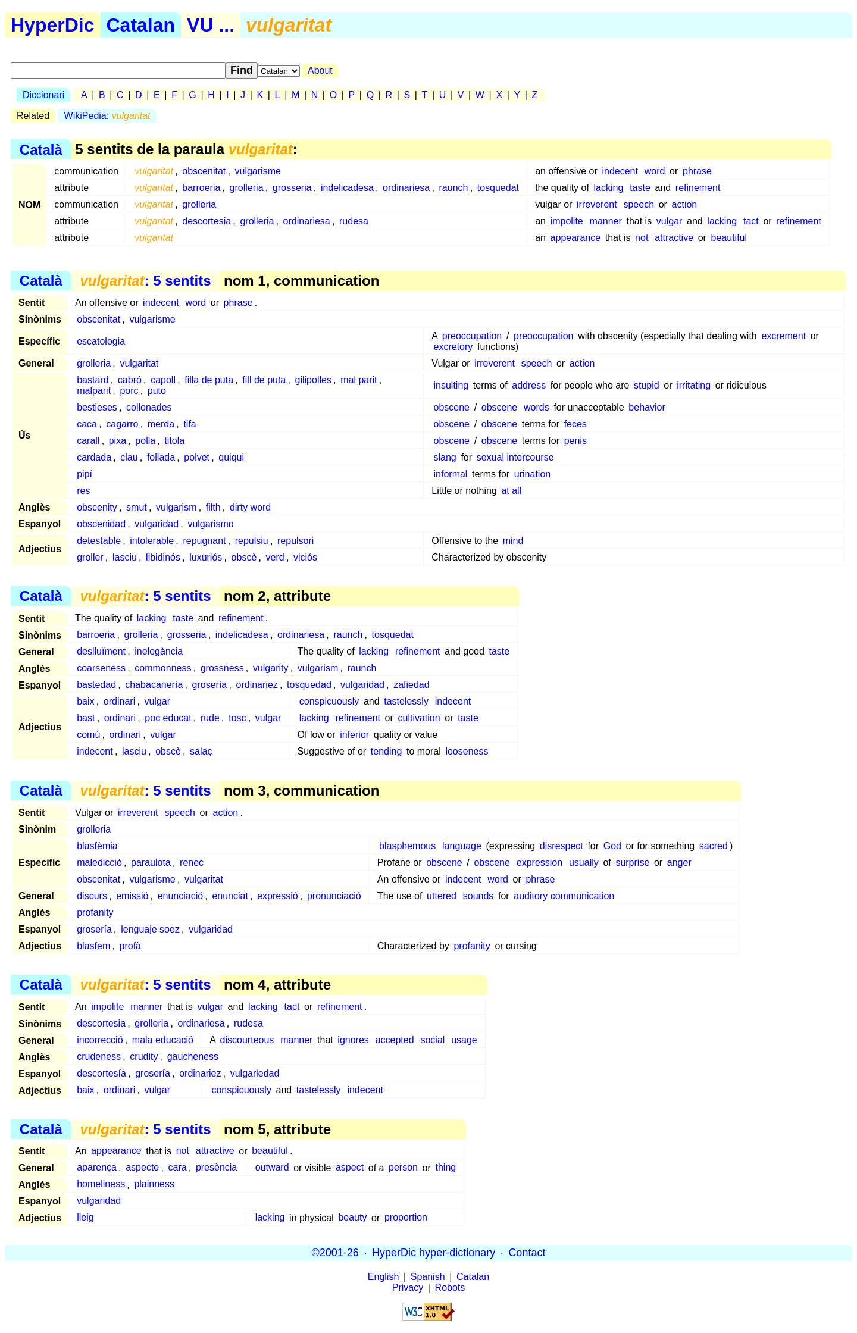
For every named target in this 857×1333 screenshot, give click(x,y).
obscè (244, 557)
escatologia (101, 341)
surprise (632, 863)
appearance (576, 238)
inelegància (159, 651)
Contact (526, 1253)
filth (213, 507)
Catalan (141, 25)
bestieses (97, 407)
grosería (209, 685)
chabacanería (154, 685)
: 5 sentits (145, 281)
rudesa (353, 221)
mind (513, 541)
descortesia (206, 221)
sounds (478, 896)
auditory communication (564, 896)
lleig (85, 1218)
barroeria (201, 188)
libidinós (163, 557)
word (655, 171)
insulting (451, 385)
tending (386, 751)
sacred (713, 846)
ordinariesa (406, 188)
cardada (94, 457)
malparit (94, 391)
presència (216, 1168)
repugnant (204, 541)
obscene (452, 407)
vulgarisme (258, 171)
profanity (95, 913)
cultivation (419, 718)
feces (575, 424)
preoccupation (472, 336)
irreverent (597, 204)
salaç (201, 751)
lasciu (124, 557)
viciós (305, 557)
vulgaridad (157, 524)
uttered (441, 896)
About (320, 70)
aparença (97, 1168)
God (612, 846)
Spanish (428, 1277)
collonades (149, 407)
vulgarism (176, 507)
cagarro (122, 424)
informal (451, 474)
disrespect (561, 846)
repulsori (295, 541)
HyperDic (53, 25)
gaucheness (192, 1057)
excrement (783, 336)
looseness (466, 751)
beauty (352, 1218)
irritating (694, 385)
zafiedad (411, 685)
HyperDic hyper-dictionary (433, 1253)
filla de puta (208, 380)
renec (192, 863)
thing (445, 1168)
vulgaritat (139, 363)
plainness (154, 1184)
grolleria (247, 188)
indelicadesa (347, 188)
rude (210, 718)
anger (679, 863)
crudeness (99, 1057)
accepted (395, 1040)
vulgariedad (255, 1073)
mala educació (162, 1040)
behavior (646, 407)
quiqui (231, 457)
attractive (674, 238)
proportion (405, 1218)
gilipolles (313, 380)
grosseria (292, 188)
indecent (620, 171)
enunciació (181, 896)
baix (85, 701)
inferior (354, 735)
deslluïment (101, 651)
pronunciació (334, 896)
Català (41, 149)
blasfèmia (97, 846)
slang (445, 457)
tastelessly (406, 701)
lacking (609, 188)
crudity (144, 1057)
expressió (277, 896)
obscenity (97, 507)
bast (86, 718)
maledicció (99, 863)
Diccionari (43, 95)
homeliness (101, 1184)
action (685, 204)
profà (130, 946)
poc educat (168, 718)
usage (464, 1040)
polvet (196, 457)
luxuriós (205, 557)
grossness (222, 668)
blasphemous (407, 846)
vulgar (669, 221)
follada (161, 457)
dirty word (250, 507)
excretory (453, 347)
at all (511, 491)
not (641, 238)
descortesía (101, 1073)
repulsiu (251, 541)
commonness (163, 668)
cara (177, 1168)
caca (87, 424)
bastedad (96, 685)
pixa (117, 441)
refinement (698, 188)
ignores (352, 1040)
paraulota (151, 863)
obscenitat (204, 171)
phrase (697, 171)
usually (584, 863)
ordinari (119, 701)
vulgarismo (210, 524)
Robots (450, 1287)
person (403, 1168)
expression (539, 863)
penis (575, 441)
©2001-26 (335, 1253)
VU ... (210, 25)
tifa (189, 424)
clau (128, 457)
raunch (453, 188)
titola (174, 441)
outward (272, 1168)
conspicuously (329, 701)
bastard (92, 380)
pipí (84, 474)
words (536, 407)
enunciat (230, 896)
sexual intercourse (515, 457)
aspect (350, 1168)
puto (157, 391)
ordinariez (257, 685)
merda (161, 424)
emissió (132, 896)
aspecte (142, 1168)
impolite (567, 221)
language (461, 846)
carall (88, 441)
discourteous (247, 1040)
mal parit (358, 380)
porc (129, 391)
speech (638, 204)
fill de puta (264, 380)
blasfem (93, 946)
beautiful (729, 238)
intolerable (152, 541)
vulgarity (271, 668)
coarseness (101, 668)
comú (88, 735)
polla (145, 441)
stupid (646, 385)
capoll (163, 380)
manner (606, 221)
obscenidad (101, 524)
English (383, 1277)
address (529, 385)
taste (640, 188)
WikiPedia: (107, 116)
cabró (130, 380)
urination (532, 474)
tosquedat (498, 188)
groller (90, 557)
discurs (92, 896)
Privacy (407, 1287)
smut (136, 507)
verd (275, 557)
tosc (237, 718)
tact (751, 221)
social (432, 1040)
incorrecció (100, 1040)
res (83, 491)
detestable (99, 541)
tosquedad (309, 685)
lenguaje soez (150, 929)
